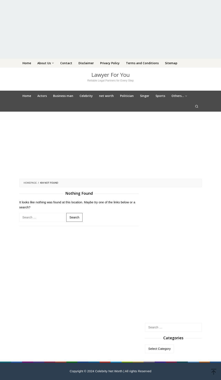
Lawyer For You (110, 74)
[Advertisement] (110, 29)
